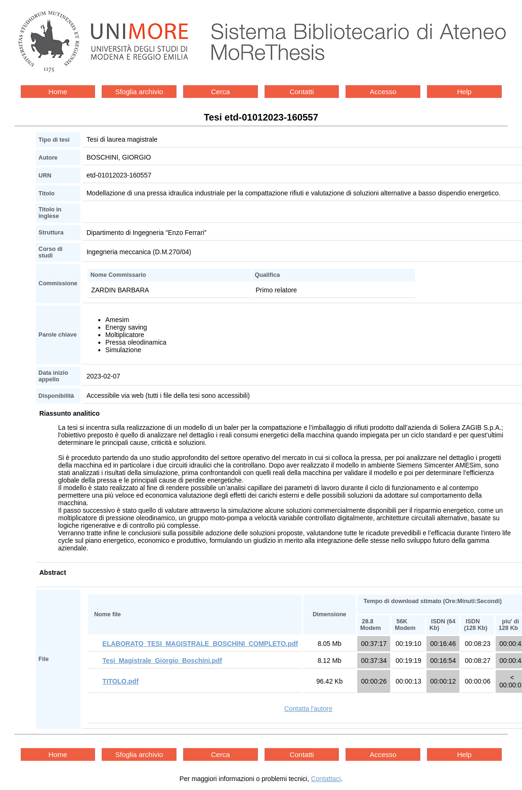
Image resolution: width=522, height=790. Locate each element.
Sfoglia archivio (139, 92)
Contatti (301, 92)
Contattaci (326, 778)
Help (464, 92)
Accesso (382, 92)
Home (57, 92)
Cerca (220, 92)
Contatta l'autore (308, 708)
